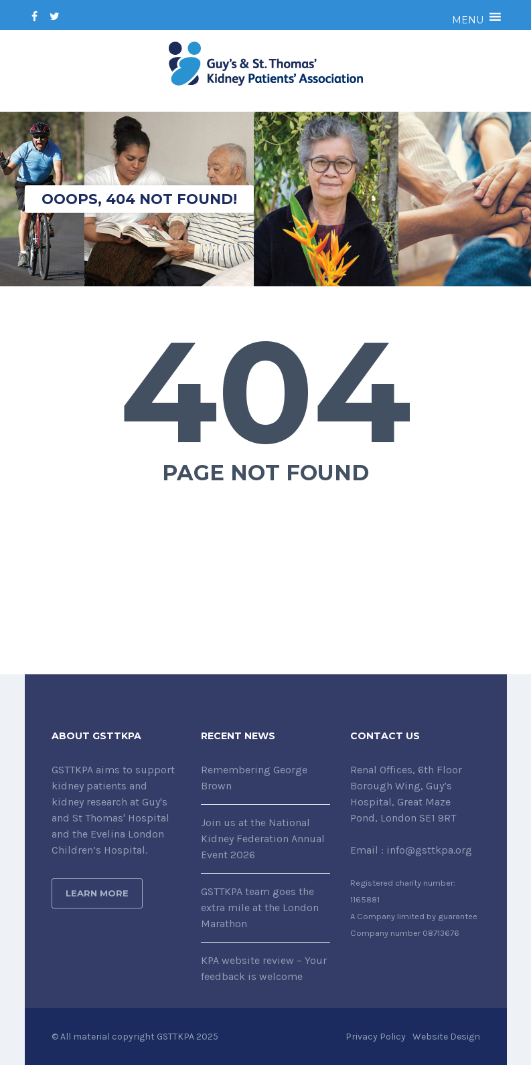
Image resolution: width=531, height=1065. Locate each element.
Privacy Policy (376, 1036)
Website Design (446, 1036)
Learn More (97, 893)
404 (265, 391)
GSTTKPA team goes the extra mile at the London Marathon (260, 907)
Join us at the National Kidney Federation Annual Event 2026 (263, 838)
